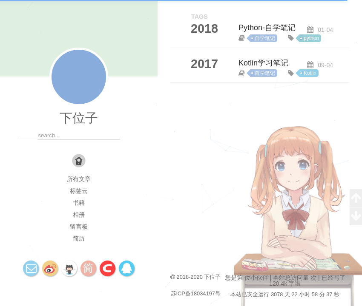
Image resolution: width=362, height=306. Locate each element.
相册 (79, 214)
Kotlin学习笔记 (263, 63)
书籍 (79, 202)
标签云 (79, 190)
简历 (79, 238)
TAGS (199, 16)
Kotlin (310, 73)
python (311, 38)
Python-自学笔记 (267, 27)
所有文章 (79, 179)
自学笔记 (265, 38)
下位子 (79, 118)
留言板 (79, 226)
